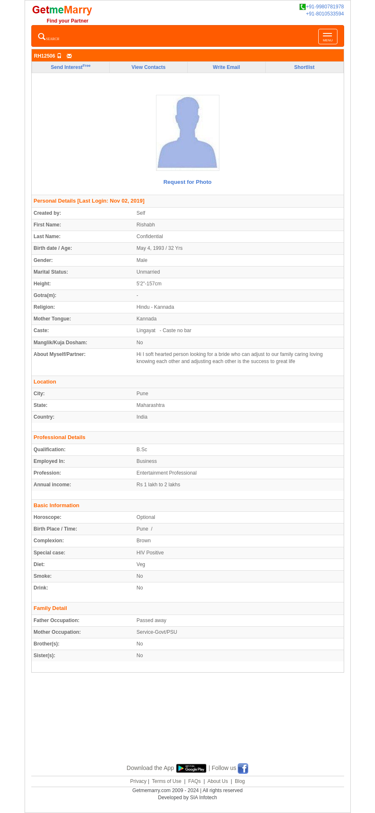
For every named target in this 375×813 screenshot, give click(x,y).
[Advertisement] (188, 728)
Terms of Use (166, 781)
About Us (217, 781)
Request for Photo (188, 182)
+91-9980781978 (321, 7)
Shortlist (304, 67)
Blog (240, 781)
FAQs (194, 781)
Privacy (138, 781)
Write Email (226, 67)
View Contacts (148, 67)
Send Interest (71, 67)
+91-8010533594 (325, 14)
